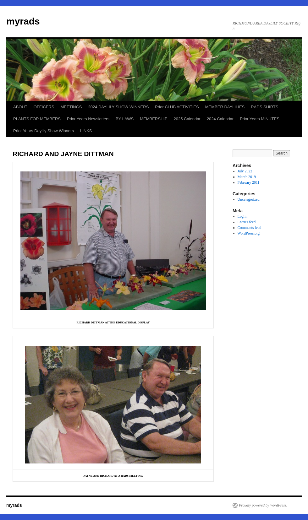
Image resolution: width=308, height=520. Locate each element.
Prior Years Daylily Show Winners (43, 130)
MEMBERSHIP (153, 118)
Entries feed (247, 222)
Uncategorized (249, 199)
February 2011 (249, 182)
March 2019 (247, 177)
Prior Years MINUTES (259, 118)
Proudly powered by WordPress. (263, 505)
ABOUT (20, 107)
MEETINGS (71, 107)
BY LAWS (125, 118)
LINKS (86, 130)
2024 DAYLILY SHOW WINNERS (118, 107)
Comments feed (249, 227)
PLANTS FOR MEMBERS (37, 118)
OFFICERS (44, 107)
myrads (23, 21)
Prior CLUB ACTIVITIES (177, 107)
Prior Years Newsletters (88, 118)
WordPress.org (249, 233)
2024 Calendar (220, 118)
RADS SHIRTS (264, 107)
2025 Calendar (187, 118)
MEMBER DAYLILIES (225, 107)
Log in (243, 216)
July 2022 (245, 171)
